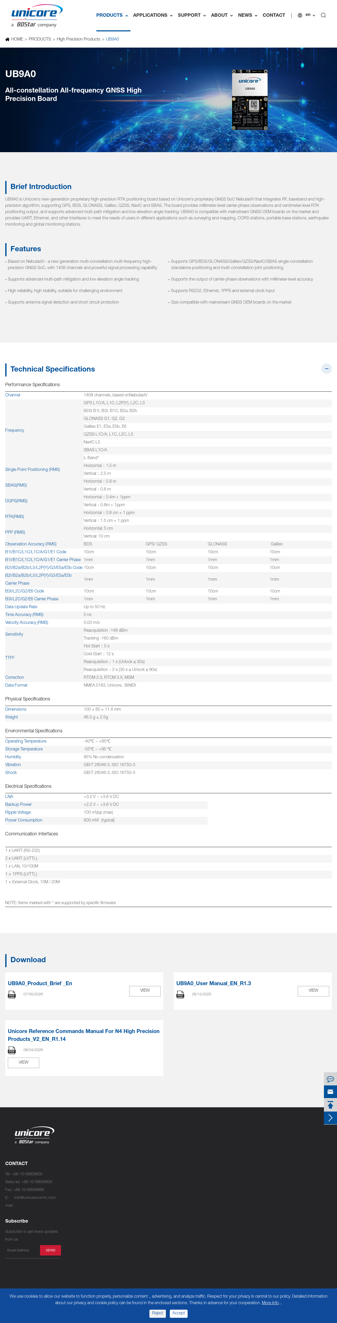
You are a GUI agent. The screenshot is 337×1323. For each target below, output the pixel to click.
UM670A (73, 1252)
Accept (178, 1313)
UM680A (73, 1237)
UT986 (71, 1213)
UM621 (132, 1213)
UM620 (132, 1197)
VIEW (145, 991)
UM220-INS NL (139, 1229)
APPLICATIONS (154, 16)
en (308, 15)
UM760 (132, 1174)
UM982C (73, 1158)
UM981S (73, 1205)
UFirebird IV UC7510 (143, 1142)
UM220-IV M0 (138, 1260)
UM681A (73, 1221)
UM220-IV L (136, 1268)
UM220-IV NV (137, 1244)
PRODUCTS (113, 16)
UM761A (133, 1150)
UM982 (72, 1150)
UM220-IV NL (137, 1252)
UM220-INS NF (139, 1237)
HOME (17, 40)
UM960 (72, 1182)
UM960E (73, 1189)
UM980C (73, 1174)
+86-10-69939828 (36, 1182)
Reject (157, 1313)
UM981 (72, 1197)
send (50, 1250)
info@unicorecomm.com (35, 1198)
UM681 (72, 1229)
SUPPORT (193, 16)
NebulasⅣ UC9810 (82, 1142)
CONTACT (274, 15)
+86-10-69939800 (27, 1174)
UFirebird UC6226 (141, 1221)
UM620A (133, 1189)
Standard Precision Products (158, 1132)
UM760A (133, 1166)
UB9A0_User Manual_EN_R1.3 (213, 984)
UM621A (133, 1205)
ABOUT (223, 16)
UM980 (72, 1166)
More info (270, 1303)
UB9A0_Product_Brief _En (40, 984)
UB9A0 (112, 40)
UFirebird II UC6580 (142, 1182)
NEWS (249, 16)
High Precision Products (78, 40)
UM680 (72, 1244)
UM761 (132, 1158)
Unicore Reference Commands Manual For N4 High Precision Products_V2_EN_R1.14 (84, 1035)
